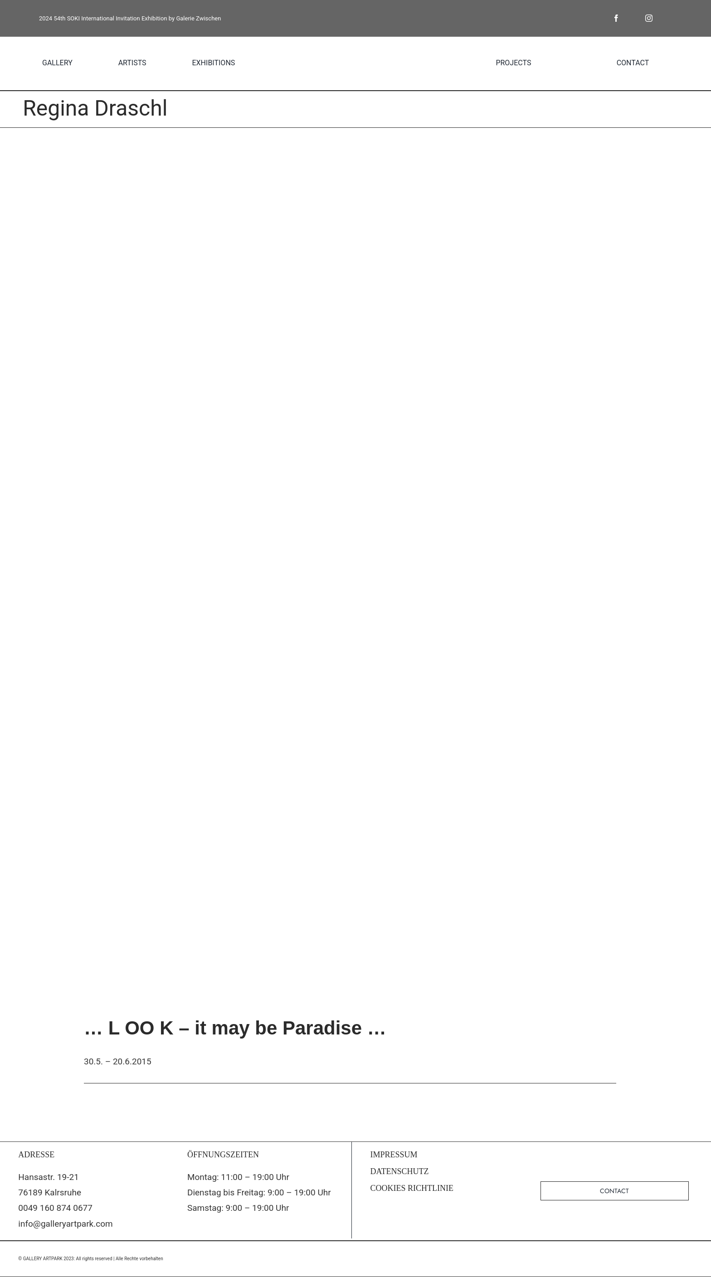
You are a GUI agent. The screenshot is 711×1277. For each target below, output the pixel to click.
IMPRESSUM (394, 1154)
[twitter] (632, 18)
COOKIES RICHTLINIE (411, 1188)
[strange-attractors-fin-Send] (355, 563)
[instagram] (649, 18)
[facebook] (616, 18)
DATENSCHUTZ (399, 1171)
